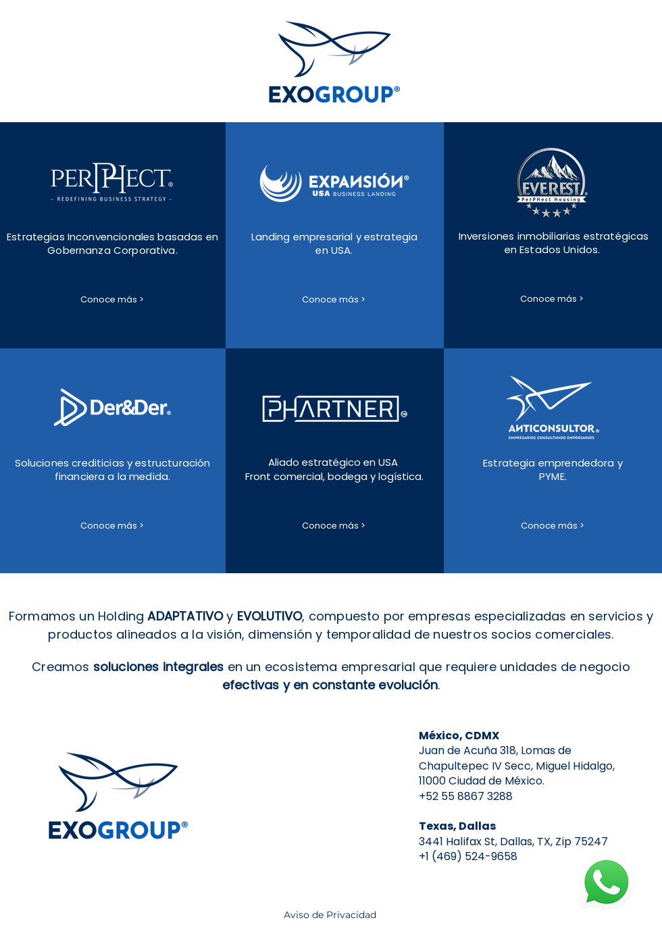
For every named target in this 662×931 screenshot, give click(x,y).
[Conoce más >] (112, 300)
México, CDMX (459, 735)
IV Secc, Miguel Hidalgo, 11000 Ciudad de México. (517, 773)
